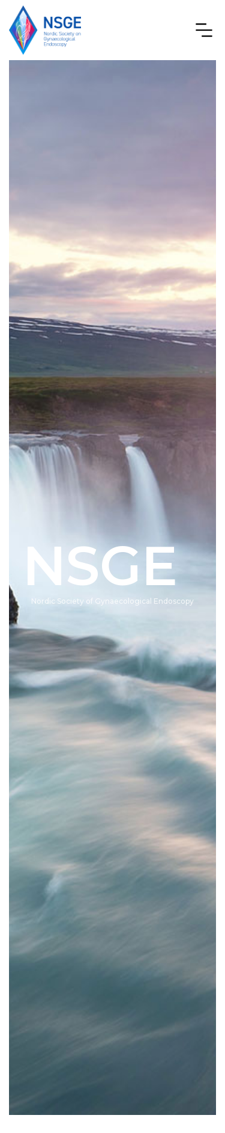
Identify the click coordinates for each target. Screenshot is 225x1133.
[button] (200, 30)
